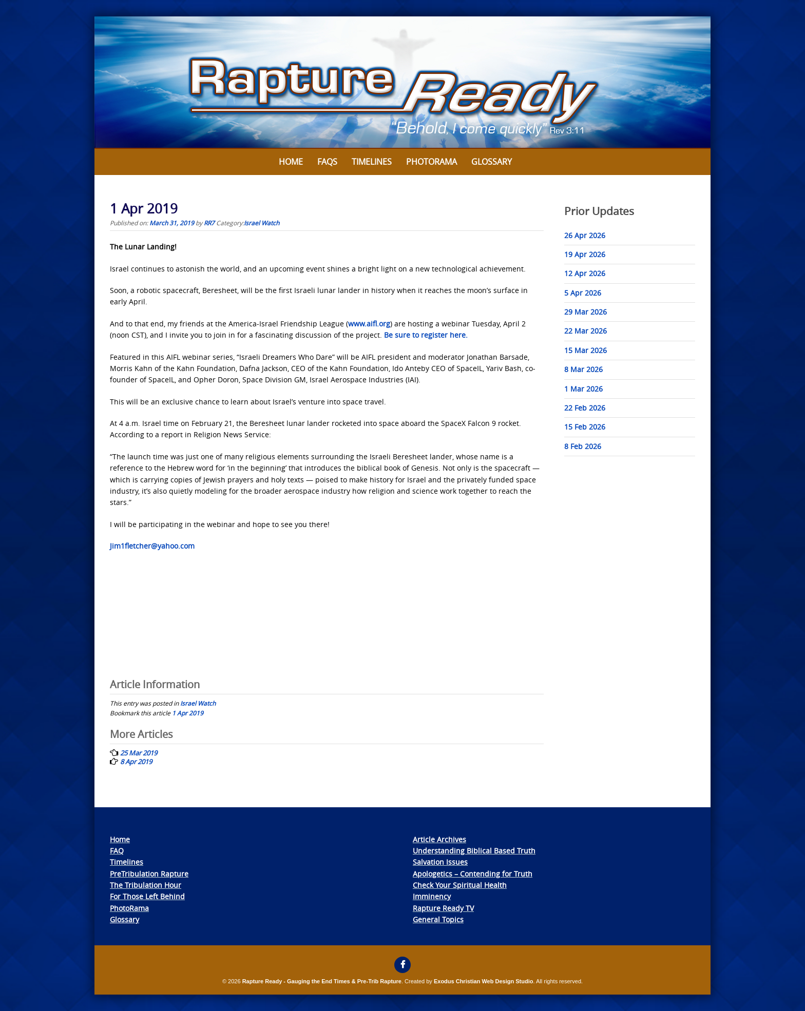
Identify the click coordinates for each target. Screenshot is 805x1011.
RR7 (209, 223)
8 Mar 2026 (583, 369)
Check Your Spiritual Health (460, 885)
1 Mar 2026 (583, 389)
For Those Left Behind (147, 896)
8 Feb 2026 (582, 446)
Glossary (491, 161)
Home (291, 161)
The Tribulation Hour (145, 885)
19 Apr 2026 (584, 254)
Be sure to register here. (426, 335)
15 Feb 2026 (584, 427)
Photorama (431, 161)
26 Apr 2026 (584, 235)
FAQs (327, 161)
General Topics (438, 919)
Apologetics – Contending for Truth (472, 874)
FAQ (117, 851)
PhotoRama (129, 908)
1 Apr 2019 (187, 713)
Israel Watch (261, 223)
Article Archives (439, 839)
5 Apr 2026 (582, 293)
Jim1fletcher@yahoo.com (152, 546)
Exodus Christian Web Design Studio (483, 981)
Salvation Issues (440, 862)
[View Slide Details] (402, 82)
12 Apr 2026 (584, 273)
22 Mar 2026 (585, 331)
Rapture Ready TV (443, 908)
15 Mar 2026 (585, 350)
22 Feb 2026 (584, 408)
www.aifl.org (369, 323)
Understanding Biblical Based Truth (474, 851)
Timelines (372, 161)
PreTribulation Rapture (149, 874)
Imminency (432, 896)
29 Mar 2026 (585, 312)
